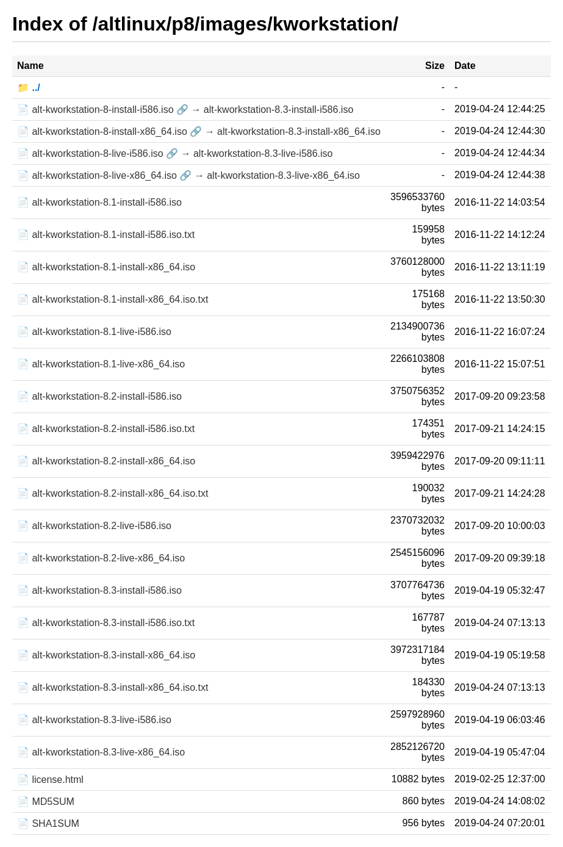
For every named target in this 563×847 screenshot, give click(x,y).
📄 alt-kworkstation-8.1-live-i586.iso (94, 331)
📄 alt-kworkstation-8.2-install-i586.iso (99, 396)
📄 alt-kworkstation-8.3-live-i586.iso (94, 720)
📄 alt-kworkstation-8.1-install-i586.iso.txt (106, 234)
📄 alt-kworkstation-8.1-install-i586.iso (99, 202)
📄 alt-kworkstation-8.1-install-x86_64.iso (106, 267)
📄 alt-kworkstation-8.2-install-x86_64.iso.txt (112, 493)
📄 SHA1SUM (48, 823)
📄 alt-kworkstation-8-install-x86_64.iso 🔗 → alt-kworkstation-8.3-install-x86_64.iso (199, 131)
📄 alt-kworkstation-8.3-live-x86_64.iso (101, 752)
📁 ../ (28, 87)
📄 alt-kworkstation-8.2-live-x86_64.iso (101, 558)
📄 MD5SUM (45, 801)
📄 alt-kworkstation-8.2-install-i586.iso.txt (106, 429)
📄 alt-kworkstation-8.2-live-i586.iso (94, 526)
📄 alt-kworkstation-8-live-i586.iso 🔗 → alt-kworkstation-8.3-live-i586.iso (175, 153)
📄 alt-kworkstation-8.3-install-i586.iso (99, 590)
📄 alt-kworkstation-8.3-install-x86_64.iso (106, 655)
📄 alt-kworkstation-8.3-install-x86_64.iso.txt (112, 687)
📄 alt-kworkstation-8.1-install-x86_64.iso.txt (112, 299)
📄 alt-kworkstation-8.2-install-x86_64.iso (106, 461)
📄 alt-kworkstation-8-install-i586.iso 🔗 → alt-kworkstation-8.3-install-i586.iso (185, 109)
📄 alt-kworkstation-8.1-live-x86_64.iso (101, 364)
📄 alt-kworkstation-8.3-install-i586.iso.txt (106, 623)
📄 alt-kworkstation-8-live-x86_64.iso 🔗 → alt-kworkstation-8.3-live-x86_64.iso (188, 175)
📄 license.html (50, 779)
